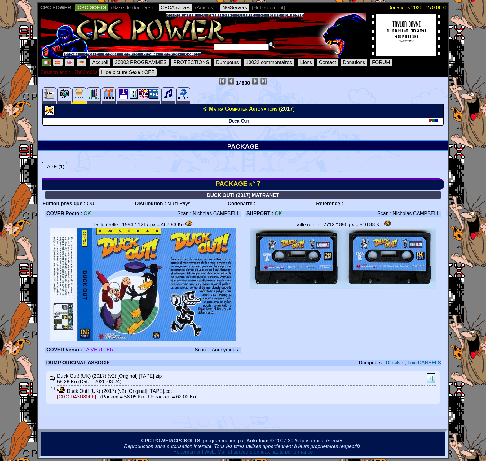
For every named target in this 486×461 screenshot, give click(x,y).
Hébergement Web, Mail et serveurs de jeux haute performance (243, 451)
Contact (327, 62)
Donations (354, 62)
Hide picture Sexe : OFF (127, 72)
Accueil (100, 62)
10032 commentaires (269, 62)
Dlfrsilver (395, 362)
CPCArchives (175, 7)
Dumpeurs (227, 62)
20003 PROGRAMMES (140, 62)
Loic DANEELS (424, 362)
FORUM (381, 62)
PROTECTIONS (191, 62)
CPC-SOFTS (91, 7)
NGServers (235, 7)
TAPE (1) (54, 166)
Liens (306, 62)
